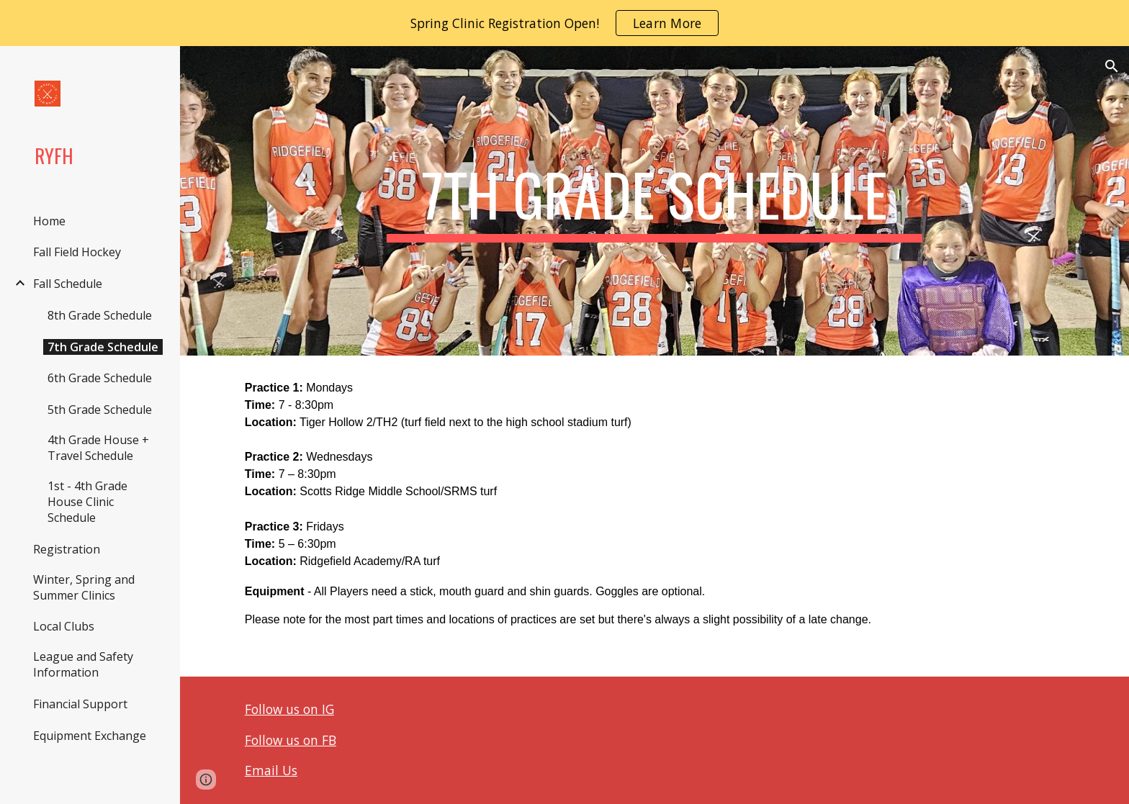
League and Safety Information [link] (83, 664)
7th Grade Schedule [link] (103, 347)
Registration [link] (66, 549)
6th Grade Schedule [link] (100, 378)
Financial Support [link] (80, 704)
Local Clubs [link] (63, 626)
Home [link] (49, 221)
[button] (1111, 66)
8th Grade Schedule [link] (100, 315)
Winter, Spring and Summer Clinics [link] (84, 587)
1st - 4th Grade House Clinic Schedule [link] (87, 501)
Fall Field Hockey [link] (77, 252)
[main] (654, 200)
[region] (564, 23)
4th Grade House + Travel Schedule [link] (98, 448)
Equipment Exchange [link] (89, 736)
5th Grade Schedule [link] (100, 409)
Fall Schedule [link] (67, 284)
